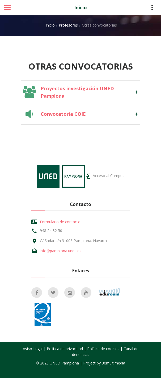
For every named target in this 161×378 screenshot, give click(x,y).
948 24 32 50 (51, 230)
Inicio (80, 7)
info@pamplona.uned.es (60, 250)
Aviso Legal (33, 348)
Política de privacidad (65, 348)
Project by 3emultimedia (104, 363)
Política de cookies (103, 348)
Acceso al (108, 175)
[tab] (80, 92)
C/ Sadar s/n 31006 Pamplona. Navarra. (74, 240)
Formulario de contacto (60, 221)
